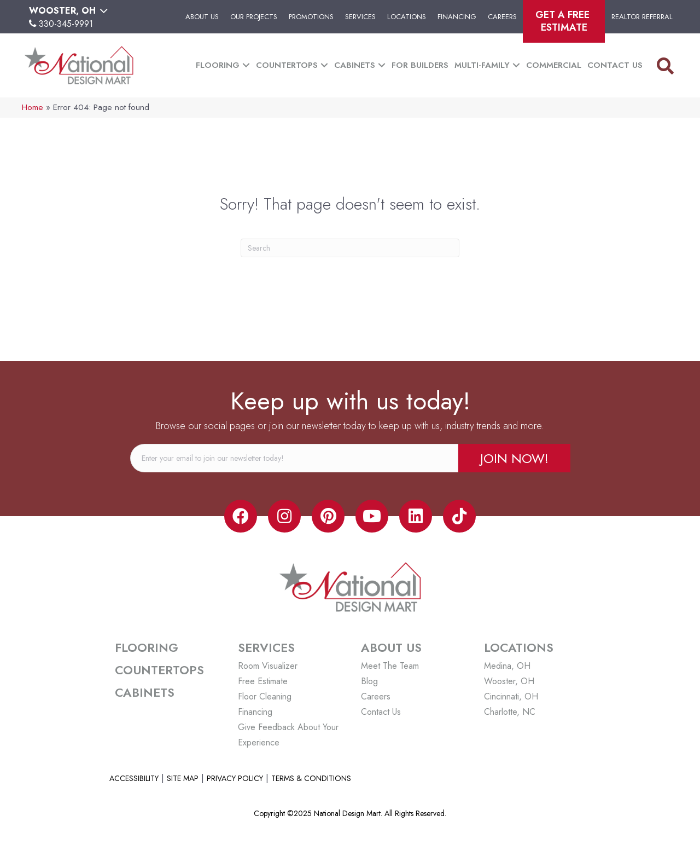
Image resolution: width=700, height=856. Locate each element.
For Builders (420, 65)
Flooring (218, 65)
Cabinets (354, 65)
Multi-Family (482, 65)
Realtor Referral (642, 16)
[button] (514, 458)
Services (360, 16)
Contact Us (615, 65)
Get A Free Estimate (563, 21)
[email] (294, 458)
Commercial (553, 65)
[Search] (350, 248)
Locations (406, 16)
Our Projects (253, 16)
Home (32, 107)
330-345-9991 (66, 24)
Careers (502, 16)
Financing (457, 16)
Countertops (287, 65)
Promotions (311, 16)
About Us (202, 16)
